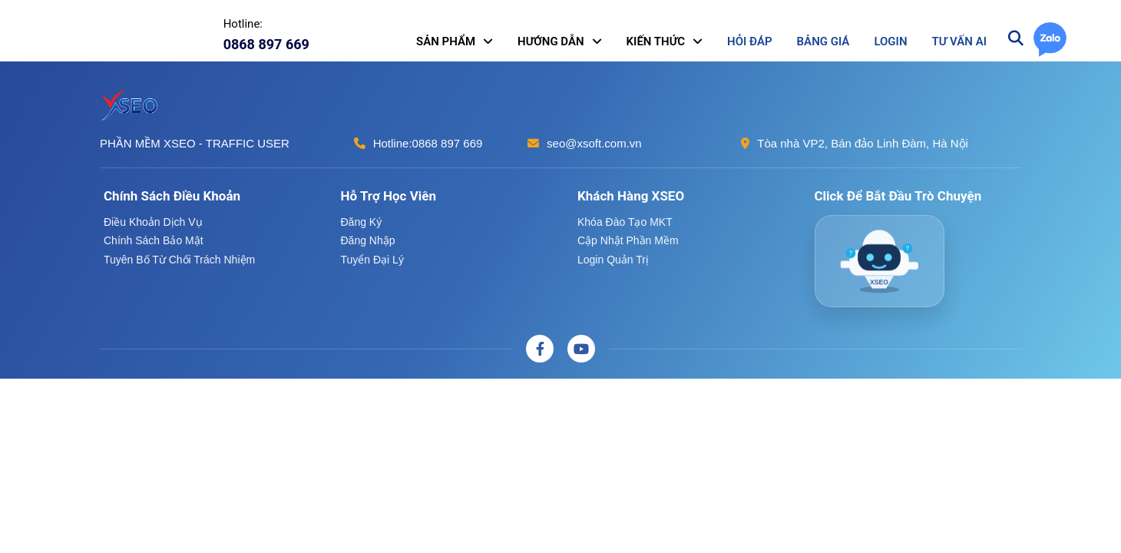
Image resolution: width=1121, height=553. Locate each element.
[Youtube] (581, 349)
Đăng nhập (368, 240)
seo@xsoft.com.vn (594, 143)
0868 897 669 (447, 143)
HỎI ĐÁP (749, 41)
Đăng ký (361, 222)
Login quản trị (613, 259)
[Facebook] (540, 349)
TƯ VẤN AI (959, 41)
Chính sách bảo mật (153, 240)
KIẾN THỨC (656, 41)
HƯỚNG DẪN (551, 41)
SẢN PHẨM (445, 41)
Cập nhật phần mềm (628, 240)
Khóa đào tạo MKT (625, 222)
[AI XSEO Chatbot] (880, 261)
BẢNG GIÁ (823, 41)
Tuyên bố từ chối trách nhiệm (179, 259)
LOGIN (890, 41)
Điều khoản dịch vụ (153, 222)
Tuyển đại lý (372, 259)
